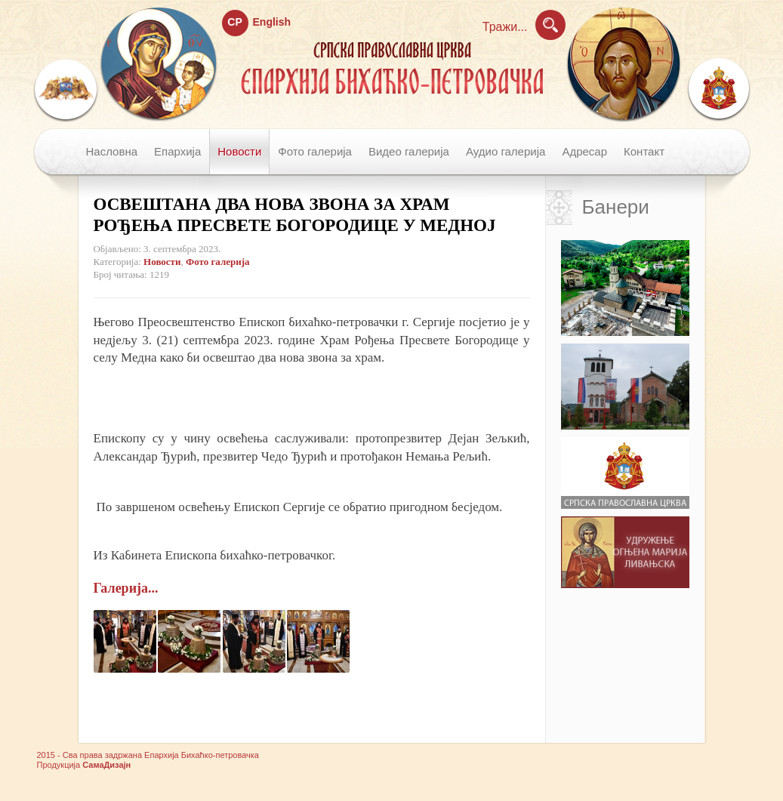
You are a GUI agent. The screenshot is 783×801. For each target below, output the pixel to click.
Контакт (644, 151)
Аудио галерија (505, 151)
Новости (239, 151)
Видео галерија (408, 151)
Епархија (177, 151)
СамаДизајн (106, 764)
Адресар (584, 151)
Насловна (112, 151)
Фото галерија (315, 151)
